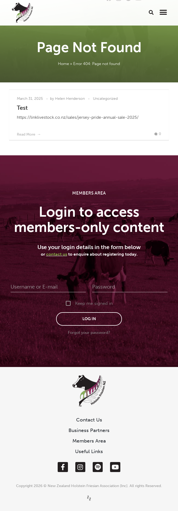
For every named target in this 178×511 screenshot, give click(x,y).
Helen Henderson (70, 98)
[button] (151, 12)
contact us (56, 254)
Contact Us (89, 420)
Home (63, 63)
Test (22, 107)
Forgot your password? (89, 332)
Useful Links (89, 451)
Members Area (89, 441)
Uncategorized (105, 98)
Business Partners (89, 430)
